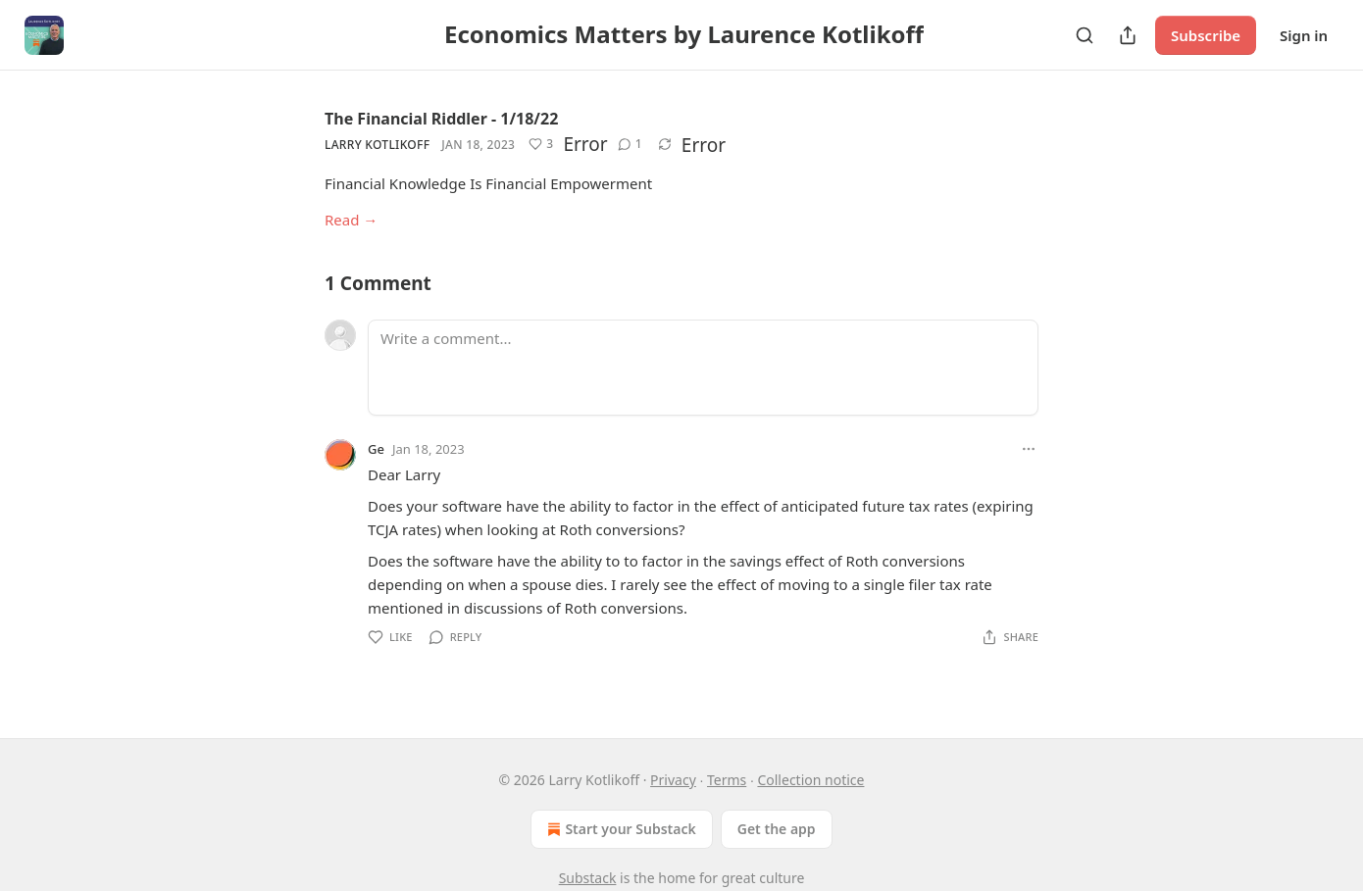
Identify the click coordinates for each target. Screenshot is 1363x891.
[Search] (1084, 35)
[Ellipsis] (1028, 449)
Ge (376, 449)
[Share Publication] (1127, 35)
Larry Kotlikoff (377, 144)
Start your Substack (619, 829)
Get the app (776, 828)
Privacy (673, 779)
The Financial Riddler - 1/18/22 (441, 118)
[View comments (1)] (630, 144)
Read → (351, 219)
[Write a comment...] (703, 368)
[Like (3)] (541, 144)
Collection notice (810, 779)
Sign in (1304, 35)
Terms (726, 779)
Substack (588, 877)
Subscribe (1205, 35)
